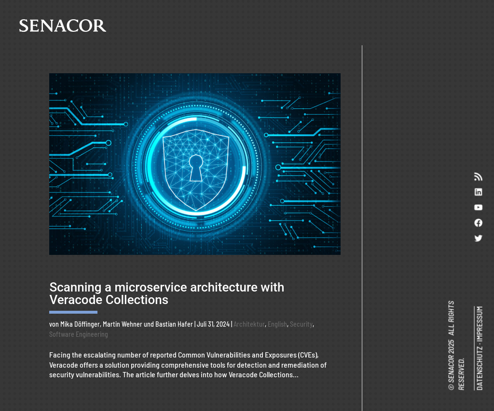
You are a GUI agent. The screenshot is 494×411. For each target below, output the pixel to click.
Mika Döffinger (80, 324)
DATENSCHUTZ (478, 368)
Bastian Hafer (174, 324)
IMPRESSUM (478, 324)
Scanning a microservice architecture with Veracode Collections (166, 293)
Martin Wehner (122, 324)
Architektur (249, 324)
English (277, 324)
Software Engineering (78, 334)
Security (301, 324)
